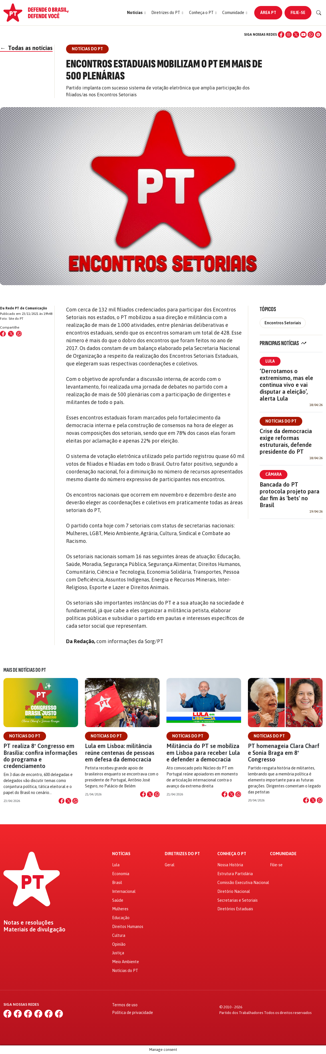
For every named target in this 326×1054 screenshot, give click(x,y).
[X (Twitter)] (296, 34)
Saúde (117, 900)
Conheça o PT (231, 854)
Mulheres (120, 909)
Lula (270, 361)
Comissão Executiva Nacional (243, 882)
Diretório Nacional (233, 891)
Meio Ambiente (125, 961)
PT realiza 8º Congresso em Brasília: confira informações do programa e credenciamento (40, 756)
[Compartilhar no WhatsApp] (19, 334)
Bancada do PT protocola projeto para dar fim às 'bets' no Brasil (289, 494)
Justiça (118, 953)
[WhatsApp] (311, 34)
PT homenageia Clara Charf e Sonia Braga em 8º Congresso (283, 752)
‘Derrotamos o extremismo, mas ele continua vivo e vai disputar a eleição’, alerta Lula (286, 385)
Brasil (117, 882)
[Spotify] (318, 34)
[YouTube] (303, 34)
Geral (169, 865)
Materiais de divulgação (34, 929)
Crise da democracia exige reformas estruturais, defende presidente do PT (286, 441)
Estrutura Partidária (235, 873)
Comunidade (283, 854)
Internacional (124, 891)
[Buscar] (319, 13)
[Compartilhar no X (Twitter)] (11, 334)
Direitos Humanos (127, 926)
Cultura (118, 935)
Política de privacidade (132, 1012)
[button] (136, 12)
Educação (121, 917)
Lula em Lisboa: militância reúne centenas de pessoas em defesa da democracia (119, 752)
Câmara (273, 474)
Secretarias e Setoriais (237, 900)
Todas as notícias (26, 48)
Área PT (268, 12)
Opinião (119, 944)
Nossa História (230, 865)
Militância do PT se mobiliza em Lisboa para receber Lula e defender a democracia (203, 752)
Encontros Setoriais (283, 323)
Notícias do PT (281, 421)
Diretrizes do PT (182, 854)
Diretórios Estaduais (235, 909)
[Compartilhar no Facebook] (3, 334)
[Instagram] (288, 34)
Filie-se (298, 12)
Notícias (121, 854)
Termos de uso (125, 1005)
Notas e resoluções (28, 922)
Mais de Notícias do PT (24, 670)
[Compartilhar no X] (68, 801)
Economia (120, 873)
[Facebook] (281, 34)
